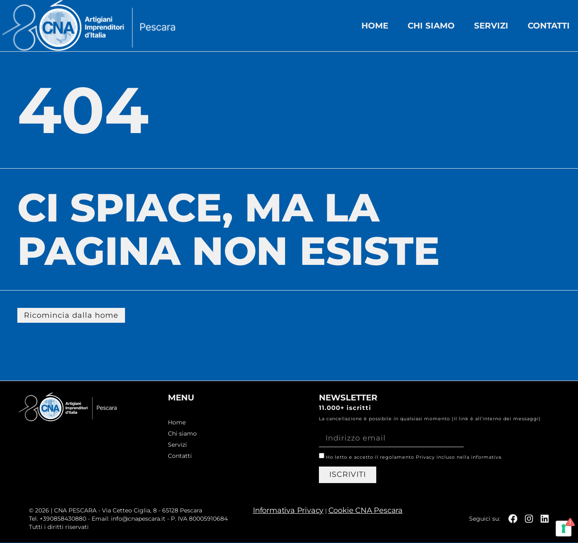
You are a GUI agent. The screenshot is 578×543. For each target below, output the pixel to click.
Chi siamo (431, 26)
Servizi (491, 26)
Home (374, 26)
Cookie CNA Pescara (364, 510)
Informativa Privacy (287, 510)
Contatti (549, 26)
